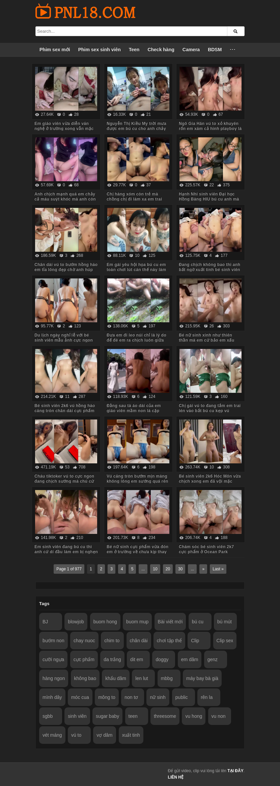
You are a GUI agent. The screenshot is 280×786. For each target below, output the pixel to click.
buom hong (105, 621)
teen (133, 716)
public (181, 697)
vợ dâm (104, 735)
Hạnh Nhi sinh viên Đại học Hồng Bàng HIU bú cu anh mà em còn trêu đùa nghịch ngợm (209, 199)
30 (180, 569)
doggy (162, 659)
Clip (195, 640)
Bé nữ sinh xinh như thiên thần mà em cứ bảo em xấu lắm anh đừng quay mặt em (207, 340)
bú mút (224, 621)
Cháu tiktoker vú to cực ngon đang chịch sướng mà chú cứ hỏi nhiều (64, 481)
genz (212, 659)
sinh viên (77, 716)
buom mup (137, 621)
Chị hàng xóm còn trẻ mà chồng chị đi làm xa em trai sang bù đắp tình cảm (134, 199)
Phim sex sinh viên (99, 49)
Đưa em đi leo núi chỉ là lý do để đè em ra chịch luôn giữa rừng (136, 340)
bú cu (197, 621)
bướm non (53, 640)
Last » (218, 569)
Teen (134, 49)
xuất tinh (131, 735)
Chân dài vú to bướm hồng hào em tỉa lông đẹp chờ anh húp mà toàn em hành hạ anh (65, 269)
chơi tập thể (169, 640)
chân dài (139, 640)
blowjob (76, 621)
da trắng (112, 659)
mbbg (167, 678)
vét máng (52, 735)
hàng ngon (54, 678)
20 (168, 569)
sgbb (48, 716)
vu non (219, 716)
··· (233, 49)
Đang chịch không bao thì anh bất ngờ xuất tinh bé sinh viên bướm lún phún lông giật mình (210, 269)
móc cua (80, 697)
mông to (106, 697)
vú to (76, 735)
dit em (136, 659)
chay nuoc (84, 640)
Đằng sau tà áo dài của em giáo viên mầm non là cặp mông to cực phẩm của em (134, 410)
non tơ (131, 697)
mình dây (52, 697)
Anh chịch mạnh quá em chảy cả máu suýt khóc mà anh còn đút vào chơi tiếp (65, 199)
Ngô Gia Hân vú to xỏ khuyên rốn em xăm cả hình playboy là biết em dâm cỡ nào (210, 128)
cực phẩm (84, 659)
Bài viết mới (170, 621)
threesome (165, 716)
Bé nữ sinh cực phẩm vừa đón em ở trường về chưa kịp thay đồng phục (137, 551)
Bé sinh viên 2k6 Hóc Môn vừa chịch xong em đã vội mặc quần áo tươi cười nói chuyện (210, 481)
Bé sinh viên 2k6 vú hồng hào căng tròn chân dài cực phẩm (64, 408)
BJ (45, 621)
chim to (111, 640)
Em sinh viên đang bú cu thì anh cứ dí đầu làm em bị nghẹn (66, 549)
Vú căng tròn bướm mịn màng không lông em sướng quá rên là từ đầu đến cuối (137, 481)
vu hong (193, 716)
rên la (207, 697)
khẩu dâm (115, 678)
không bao (85, 678)
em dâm (189, 659)
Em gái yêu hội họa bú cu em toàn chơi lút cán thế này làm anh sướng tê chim (136, 269)
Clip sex (225, 640)
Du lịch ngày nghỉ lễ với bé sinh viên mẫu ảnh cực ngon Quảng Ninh (63, 340)
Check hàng (160, 49)
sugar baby (107, 716)
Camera (191, 49)
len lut (141, 678)
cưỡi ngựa (53, 659)
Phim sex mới (54, 49)
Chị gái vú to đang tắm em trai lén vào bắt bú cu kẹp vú (210, 408)
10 (155, 569)
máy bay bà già (202, 678)
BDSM (215, 49)
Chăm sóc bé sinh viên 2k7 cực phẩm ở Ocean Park (206, 549)
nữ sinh (157, 697)
